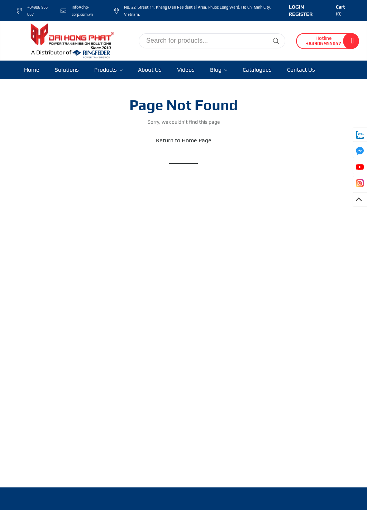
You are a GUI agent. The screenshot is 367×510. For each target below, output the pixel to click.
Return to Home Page (183, 140)
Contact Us (301, 69)
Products (108, 69)
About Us (150, 69)
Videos (186, 69)
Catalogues (257, 69)
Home (31, 69)
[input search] (212, 41)
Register (301, 14)
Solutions (67, 69)
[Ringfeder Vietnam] (70, 40)
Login (296, 7)
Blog (218, 69)
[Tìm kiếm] (276, 41)
